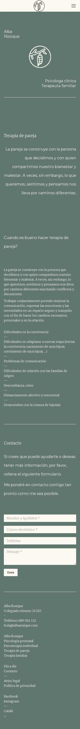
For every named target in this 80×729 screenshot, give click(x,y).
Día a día (10, 666)
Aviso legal (12, 681)
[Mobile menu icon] (73, 5)
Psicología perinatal (18, 641)
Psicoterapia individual (21, 646)
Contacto (10, 671)
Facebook (11, 696)
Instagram (11, 701)
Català (8, 711)
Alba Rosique (13, 636)
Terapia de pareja (16, 651)
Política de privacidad (20, 686)
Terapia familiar (15, 655)
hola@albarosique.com (21, 625)
